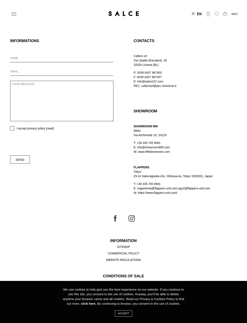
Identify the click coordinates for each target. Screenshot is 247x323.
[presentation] (42, 143)
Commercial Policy (123, 253)
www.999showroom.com (154, 151)
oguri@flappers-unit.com (194, 188)
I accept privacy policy (35, 128)
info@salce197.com (150, 81)
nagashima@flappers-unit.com (157, 188)
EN (199, 14)
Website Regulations (123, 260)
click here (88, 303)
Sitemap (123, 247)
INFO (234, 14)
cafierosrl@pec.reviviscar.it (159, 86)
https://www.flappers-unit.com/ (157, 192)
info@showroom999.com (153, 147)
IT (193, 14)
